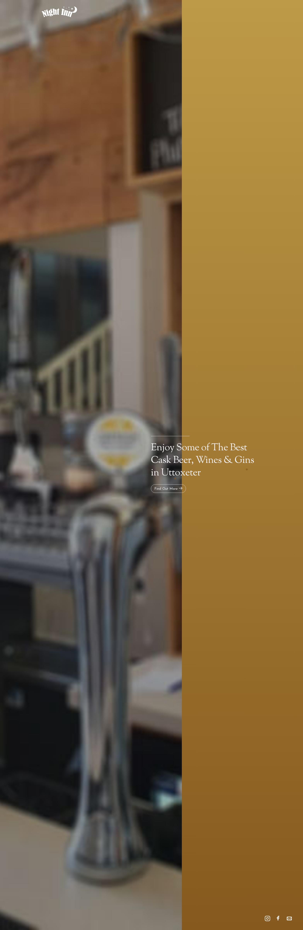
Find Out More (168, 488)
